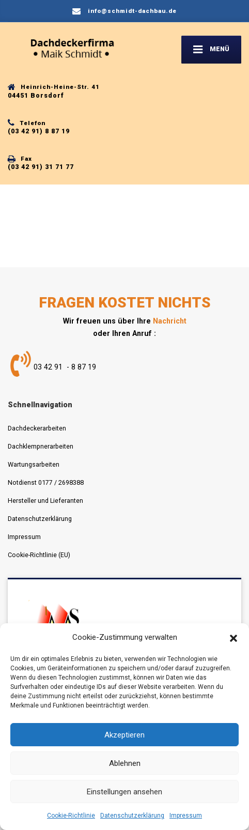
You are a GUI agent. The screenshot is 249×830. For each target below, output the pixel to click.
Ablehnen (125, 763)
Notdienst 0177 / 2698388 (46, 482)
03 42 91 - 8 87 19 (65, 367)
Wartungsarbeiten (33, 464)
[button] (233, 638)
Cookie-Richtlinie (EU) (39, 555)
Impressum (185, 815)
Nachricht (169, 321)
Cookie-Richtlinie (71, 815)
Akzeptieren (124, 735)
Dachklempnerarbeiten (40, 446)
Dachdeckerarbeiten (37, 428)
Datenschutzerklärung (132, 815)
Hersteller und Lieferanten (45, 500)
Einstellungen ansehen (124, 791)
